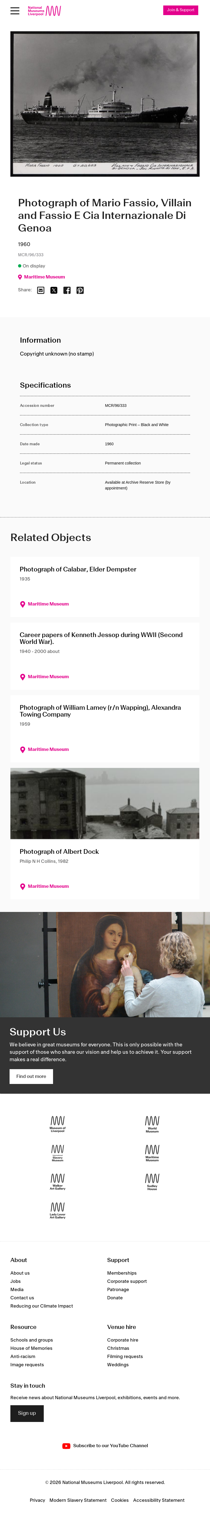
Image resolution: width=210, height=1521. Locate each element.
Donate (115, 1297)
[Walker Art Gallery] (57, 1182)
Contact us (22, 1297)
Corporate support (127, 1281)
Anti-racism (22, 1356)
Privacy (37, 1500)
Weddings (118, 1364)
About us (20, 1273)
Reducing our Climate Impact (41, 1306)
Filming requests (125, 1356)
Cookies (120, 1500)
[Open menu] (14, 10)
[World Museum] (152, 1124)
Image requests (27, 1364)
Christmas (118, 1348)
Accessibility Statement (159, 1500)
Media (17, 1289)
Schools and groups (31, 1340)
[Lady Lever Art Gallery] (57, 1210)
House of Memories (31, 1348)
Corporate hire (122, 1340)
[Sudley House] (152, 1182)
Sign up (27, 1413)
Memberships (122, 1273)
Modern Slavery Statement (78, 1500)
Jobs (15, 1281)
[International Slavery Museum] (57, 1153)
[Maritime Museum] (152, 1153)
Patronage (118, 1289)
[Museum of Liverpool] (57, 1124)
